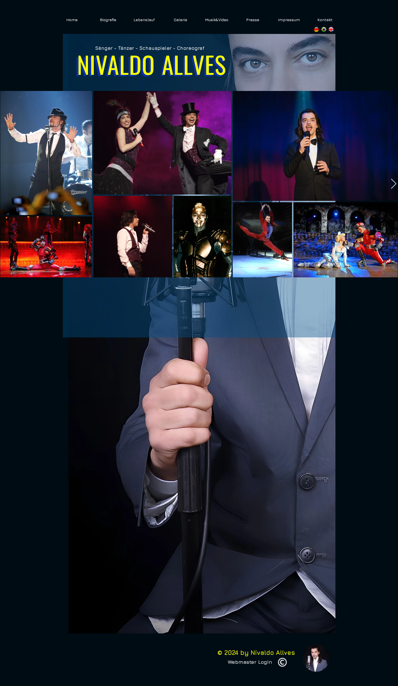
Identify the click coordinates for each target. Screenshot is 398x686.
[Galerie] (180, 19)
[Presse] (253, 19)
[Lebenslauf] (144, 19)
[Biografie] (108, 19)
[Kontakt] (325, 19)
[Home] (72, 19)
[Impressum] (289, 19)
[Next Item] (393, 184)
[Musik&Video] (217, 19)
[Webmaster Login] (250, 662)
